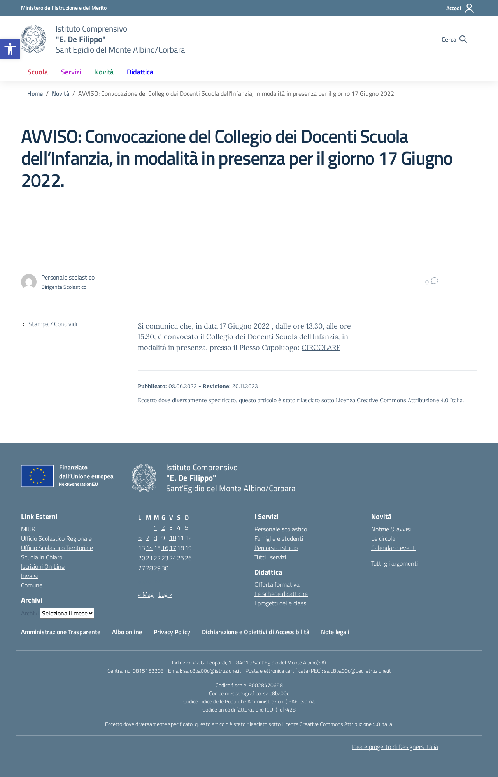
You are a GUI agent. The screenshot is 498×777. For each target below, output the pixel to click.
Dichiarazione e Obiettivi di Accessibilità (255, 631)
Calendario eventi (393, 547)
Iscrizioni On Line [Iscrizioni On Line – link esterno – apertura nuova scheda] (43, 566)
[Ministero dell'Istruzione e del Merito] (64, 8)
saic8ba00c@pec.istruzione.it (357, 670)
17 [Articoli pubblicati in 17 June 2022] (172, 547)
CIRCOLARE (321, 347)
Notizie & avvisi (391, 529)
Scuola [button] (38, 72)
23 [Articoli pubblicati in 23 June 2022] (164, 558)
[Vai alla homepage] (33, 39)
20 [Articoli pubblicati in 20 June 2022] (141, 558)
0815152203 (148, 670)
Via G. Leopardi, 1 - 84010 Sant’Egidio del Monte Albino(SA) (259, 662)
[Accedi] (460, 8)
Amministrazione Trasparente (60, 631)
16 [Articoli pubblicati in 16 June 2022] (164, 547)
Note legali (335, 631)
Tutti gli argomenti (394, 563)
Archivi (30, 613)
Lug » (165, 594)
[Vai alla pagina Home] (35, 93)
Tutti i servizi (270, 557)
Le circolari (384, 538)
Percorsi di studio (276, 547)
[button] (10, 49)
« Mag (146, 594)
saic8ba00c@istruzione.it (212, 670)
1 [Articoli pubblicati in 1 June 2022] (155, 527)
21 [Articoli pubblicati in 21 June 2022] (149, 558)
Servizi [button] (71, 72)
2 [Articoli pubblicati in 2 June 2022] (163, 527)
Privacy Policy (172, 631)
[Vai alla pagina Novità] (60, 93)
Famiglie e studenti (278, 538)
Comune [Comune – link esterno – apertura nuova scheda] (31, 585)
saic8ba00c (276, 693)
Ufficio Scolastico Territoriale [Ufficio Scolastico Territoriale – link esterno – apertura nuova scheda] (57, 547)
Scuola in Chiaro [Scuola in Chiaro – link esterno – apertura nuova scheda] (41, 557)
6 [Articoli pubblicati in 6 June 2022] (140, 537)
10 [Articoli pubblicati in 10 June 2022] (172, 537)
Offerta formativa (277, 584)
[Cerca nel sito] (454, 39)
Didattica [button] (140, 72)
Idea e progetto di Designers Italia (395, 746)
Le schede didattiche (281, 593)
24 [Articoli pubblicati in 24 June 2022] (172, 558)
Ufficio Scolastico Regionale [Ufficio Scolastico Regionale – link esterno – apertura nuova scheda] (56, 538)
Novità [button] (104, 72)
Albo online (127, 631)
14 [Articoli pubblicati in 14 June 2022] (149, 547)
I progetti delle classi (280, 603)
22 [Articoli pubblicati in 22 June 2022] (157, 558)
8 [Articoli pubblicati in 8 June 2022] (155, 537)
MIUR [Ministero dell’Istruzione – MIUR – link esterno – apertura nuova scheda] (28, 529)
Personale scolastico (280, 529)
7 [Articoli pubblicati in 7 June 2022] (147, 537)
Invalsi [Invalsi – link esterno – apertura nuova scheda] (29, 575)
